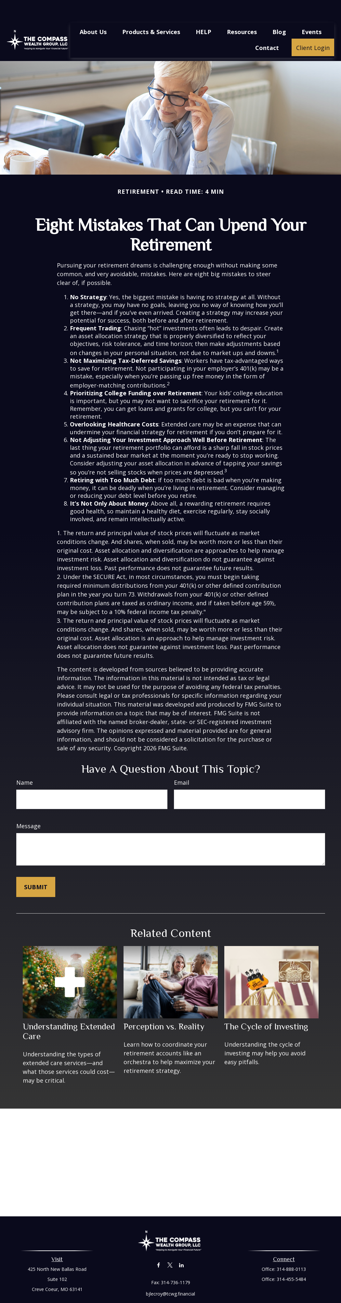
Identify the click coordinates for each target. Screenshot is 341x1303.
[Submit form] (35, 867)
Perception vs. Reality (164, 1007)
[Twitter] (169, 1245)
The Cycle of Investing (266, 1007)
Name (24, 763)
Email (181, 763)
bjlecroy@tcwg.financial (170, 1274)
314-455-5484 (291, 1260)
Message (28, 806)
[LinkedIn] (181, 1245)
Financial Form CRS (175, 1286)
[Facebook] (158, 1245)
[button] (93, 12)
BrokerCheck (237, 1297)
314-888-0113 (291, 1250)
